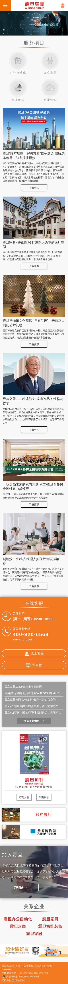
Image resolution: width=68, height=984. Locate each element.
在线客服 (62, 5)
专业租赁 (18, 90)
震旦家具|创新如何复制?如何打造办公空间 (30, 699)
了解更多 (34, 187)
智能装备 (50, 90)
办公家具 (50, 63)
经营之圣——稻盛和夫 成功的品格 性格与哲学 (33, 401)
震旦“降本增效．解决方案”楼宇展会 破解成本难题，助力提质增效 (34, 156)
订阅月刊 (24, 797)
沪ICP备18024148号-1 (13, 980)
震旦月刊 (34, 781)
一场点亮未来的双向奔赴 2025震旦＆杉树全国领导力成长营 (33, 487)
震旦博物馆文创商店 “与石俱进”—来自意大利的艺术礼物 (34, 323)
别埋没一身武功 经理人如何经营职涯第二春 (32, 561)
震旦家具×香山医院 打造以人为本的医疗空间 (33, 245)
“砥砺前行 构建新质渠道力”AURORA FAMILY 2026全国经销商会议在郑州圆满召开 (34, 693)
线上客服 (34, 653)
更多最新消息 (31, 721)
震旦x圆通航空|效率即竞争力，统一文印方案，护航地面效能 (34, 706)
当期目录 (44, 797)
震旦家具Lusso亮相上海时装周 (23, 686)
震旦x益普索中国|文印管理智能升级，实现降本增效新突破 (34, 712)
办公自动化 (18, 63)
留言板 (34, 665)
